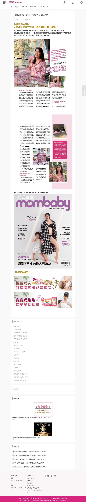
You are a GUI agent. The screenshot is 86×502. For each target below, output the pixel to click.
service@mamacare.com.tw (18, 482)
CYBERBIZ (63, 500)
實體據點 (29, 480)
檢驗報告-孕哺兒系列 (33, 488)
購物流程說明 (31, 485)
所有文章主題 (17, 321)
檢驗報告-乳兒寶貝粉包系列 (34, 491)
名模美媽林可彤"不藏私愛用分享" (31, 15)
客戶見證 (29, 483)
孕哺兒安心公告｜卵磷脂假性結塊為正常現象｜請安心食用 (31, 417)
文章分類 (15, 388)
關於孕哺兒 (30, 478)
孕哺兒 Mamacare (33, 500)
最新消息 (16, 398)
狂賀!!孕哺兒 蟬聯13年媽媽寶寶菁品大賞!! (26, 437)
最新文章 (16, 446)
